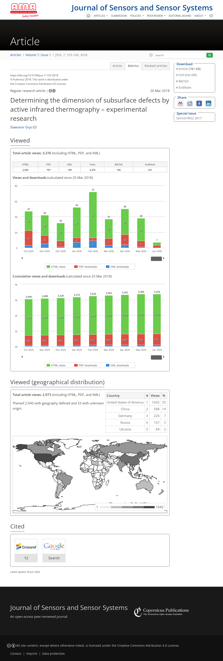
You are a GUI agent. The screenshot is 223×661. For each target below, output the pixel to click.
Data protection (53, 654)
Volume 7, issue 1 (38, 55)
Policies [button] (136, 16)
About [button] (199, 16)
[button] (151, 55)
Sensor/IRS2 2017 (189, 118)
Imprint (31, 654)
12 (26, 558)
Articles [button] (100, 16)
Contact (15, 654)
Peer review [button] (155, 16)
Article (117, 66)
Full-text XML (188, 75)
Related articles (156, 66)
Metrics (133, 66)
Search (54, 558)
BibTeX (184, 81)
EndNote (185, 87)
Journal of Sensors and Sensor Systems (142, 7)
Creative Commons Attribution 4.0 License (148, 646)
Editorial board (180, 16)
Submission (119, 16)
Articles (15, 55)
